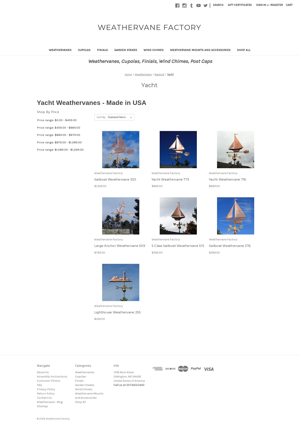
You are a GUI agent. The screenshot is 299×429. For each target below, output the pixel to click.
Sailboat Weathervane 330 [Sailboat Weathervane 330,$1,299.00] (115, 179)
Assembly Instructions (52, 376)
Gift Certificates (240, 5)
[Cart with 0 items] (289, 5)
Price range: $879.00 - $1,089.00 (59, 142)
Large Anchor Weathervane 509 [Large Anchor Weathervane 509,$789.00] (119, 246)
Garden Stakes (125, 50)
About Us (43, 372)
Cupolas (84, 50)
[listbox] (120, 117)
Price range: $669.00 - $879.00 (58, 135)
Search (218, 5)
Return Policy (46, 393)
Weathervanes (60, 50)
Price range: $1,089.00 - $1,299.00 (60, 149)
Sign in (261, 5)
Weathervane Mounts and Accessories (200, 50)
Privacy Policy (46, 389)
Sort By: (101, 117)
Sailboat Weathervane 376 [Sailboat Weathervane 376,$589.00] (230, 246)
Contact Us (44, 397)
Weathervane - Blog (50, 402)
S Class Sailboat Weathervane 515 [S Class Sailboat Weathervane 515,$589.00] (178, 246)
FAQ (39, 385)
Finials (102, 50)
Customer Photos (48, 381)
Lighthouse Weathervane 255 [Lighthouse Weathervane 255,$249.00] (117, 312)
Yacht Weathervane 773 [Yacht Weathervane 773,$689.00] (170, 179)
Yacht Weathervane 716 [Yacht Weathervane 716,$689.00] (227, 179)
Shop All (243, 50)
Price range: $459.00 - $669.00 (58, 127)
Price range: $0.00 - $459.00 (57, 120)
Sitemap (42, 406)
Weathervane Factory (58, 418)
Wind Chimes (154, 50)
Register (276, 5)
